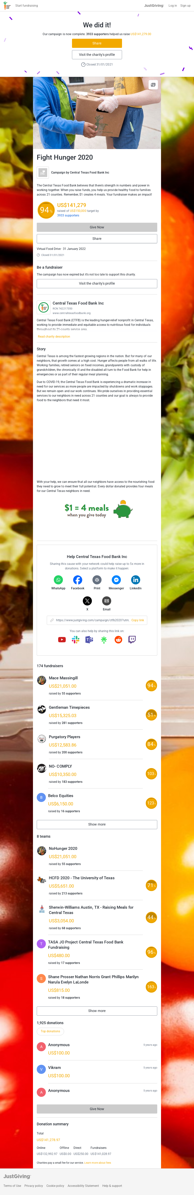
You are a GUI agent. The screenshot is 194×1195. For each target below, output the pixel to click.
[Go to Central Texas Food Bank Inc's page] (43, 307)
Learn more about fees (97, 1162)
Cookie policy (55, 1186)
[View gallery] (153, 84)
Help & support (112, 1186)
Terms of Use (12, 1186)
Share (96, 43)
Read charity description (54, 336)
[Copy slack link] (75, 640)
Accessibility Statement (83, 1186)
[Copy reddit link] (118, 640)
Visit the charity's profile (97, 55)
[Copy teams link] (89, 640)
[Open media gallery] (97, 113)
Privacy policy (33, 1186)
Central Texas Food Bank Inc (89, 172)
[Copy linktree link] (104, 641)
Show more (101, 825)
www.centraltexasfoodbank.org (72, 313)
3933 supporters (68, 215)
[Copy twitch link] (132, 640)
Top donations (50, 1031)
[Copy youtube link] (62, 640)
